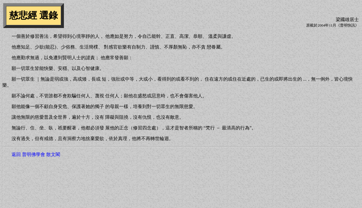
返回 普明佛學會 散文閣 (36, 154)
